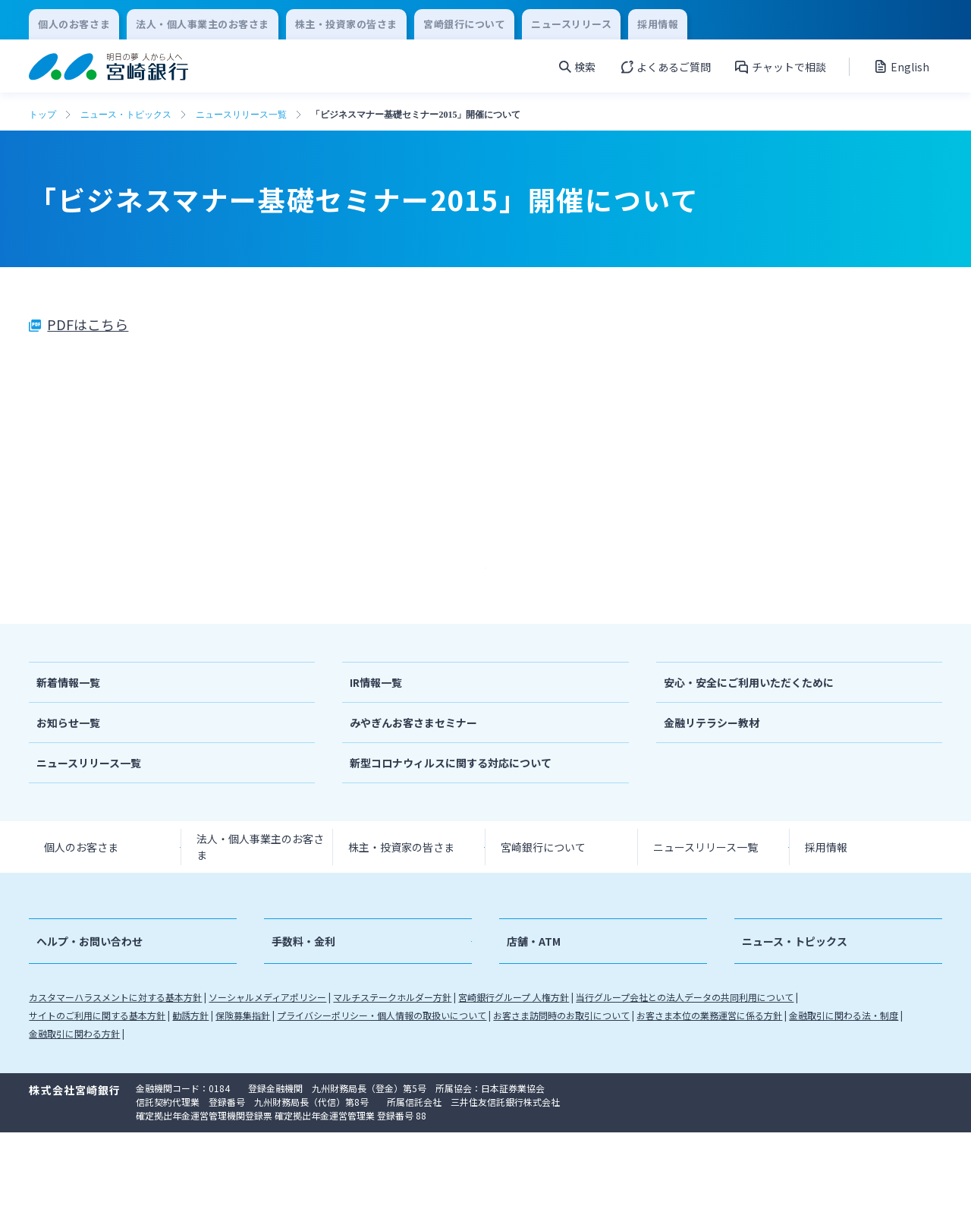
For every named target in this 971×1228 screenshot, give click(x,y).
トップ (42, 114)
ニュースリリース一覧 (241, 114)
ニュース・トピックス (125, 114)
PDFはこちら (87, 324)
